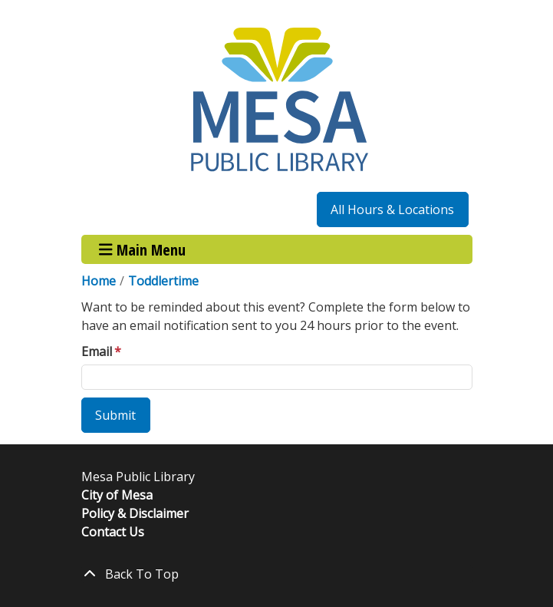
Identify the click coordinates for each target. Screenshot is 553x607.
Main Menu (142, 249)
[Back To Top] (276, 574)
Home (98, 280)
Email (96, 351)
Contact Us (112, 531)
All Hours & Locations (392, 209)
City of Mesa (117, 495)
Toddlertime (163, 280)
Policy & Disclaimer (135, 513)
